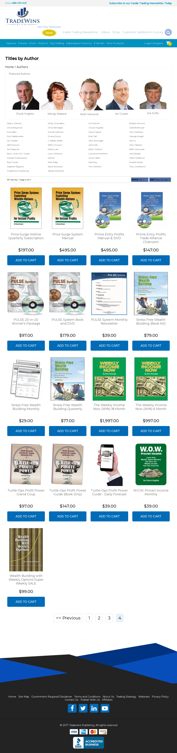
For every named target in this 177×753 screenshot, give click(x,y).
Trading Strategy (126, 696)
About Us (108, 696)
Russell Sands (136, 162)
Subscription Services (79, 43)
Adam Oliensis (14, 123)
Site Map (23, 696)
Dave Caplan (94, 132)
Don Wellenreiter (15, 136)
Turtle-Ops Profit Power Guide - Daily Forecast (109, 492)
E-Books (99, 43)
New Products (115, 43)
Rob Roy (92, 162)
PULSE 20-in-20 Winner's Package (26, 321)
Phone (8, 3)
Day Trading (57, 43)
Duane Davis (54, 136)
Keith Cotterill (95, 149)
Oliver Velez (94, 158)
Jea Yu (132, 140)
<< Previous (68, 617)
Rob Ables (53, 162)
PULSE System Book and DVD (67, 321)
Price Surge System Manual (67, 236)
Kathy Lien (53, 149)
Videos (105, 32)
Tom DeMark (94, 166)
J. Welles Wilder (55, 140)
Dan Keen (12, 132)
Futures (22, 43)
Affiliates (107, 699)
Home (9, 67)
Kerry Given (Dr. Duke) (18, 153)
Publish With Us (90, 699)
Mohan (51, 158)
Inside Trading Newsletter (80, 32)
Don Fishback (136, 132)
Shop (116, 32)
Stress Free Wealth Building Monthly (26, 407)
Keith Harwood (89, 114)
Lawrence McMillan (98, 153)
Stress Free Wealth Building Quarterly (67, 407)
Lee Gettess (134, 153)
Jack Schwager (96, 140)
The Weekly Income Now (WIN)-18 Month (109, 407)
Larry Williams (55, 153)
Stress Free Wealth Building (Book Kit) (151, 321)
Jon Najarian (13, 149)
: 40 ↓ (138, 179)
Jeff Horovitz (13, 145)
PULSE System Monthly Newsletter (109, 321)
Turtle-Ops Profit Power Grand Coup (26, 492)
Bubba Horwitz (137, 123)
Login (147, 43)
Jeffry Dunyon (55, 145)
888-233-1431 (19, 3)
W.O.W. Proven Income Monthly (151, 492)
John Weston (135, 145)
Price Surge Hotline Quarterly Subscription (26, 236)
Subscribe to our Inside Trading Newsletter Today (140, 3)
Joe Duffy (153, 113)
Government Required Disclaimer (51, 696)
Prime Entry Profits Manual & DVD (109, 236)
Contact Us (71, 699)
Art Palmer (94, 123)
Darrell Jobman (56, 132)
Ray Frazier (12, 162)
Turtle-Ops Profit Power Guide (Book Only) (67, 492)
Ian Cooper (121, 113)
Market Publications (17, 158)
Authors (43, 43)
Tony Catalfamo (137, 166)
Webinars (144, 696)
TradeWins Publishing (18, 171)
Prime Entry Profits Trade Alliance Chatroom (151, 238)
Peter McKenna (137, 158)
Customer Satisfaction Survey (142, 32)
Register (158, 43)
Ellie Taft (92, 136)
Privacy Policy (160, 696)
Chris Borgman (15, 127)
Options (11, 43)
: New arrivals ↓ (160, 179)
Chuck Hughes (25, 113)
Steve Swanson (55, 166)
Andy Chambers (56, 123)
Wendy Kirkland (56, 113)
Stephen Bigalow (15, 166)
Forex (32, 43)
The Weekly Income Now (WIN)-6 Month (151, 407)
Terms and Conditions (87, 696)
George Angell (136, 136)
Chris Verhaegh (55, 127)
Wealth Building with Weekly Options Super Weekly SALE (26, 579)
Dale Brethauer (137, 127)
